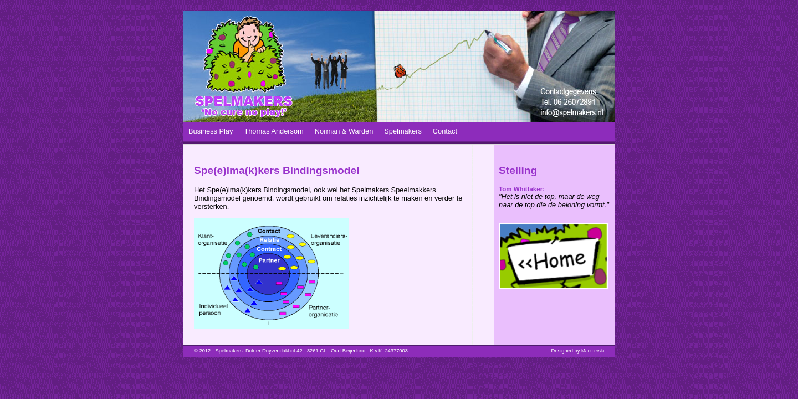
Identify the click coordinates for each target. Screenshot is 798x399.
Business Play (210, 131)
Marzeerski (592, 351)
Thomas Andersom (273, 131)
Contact (445, 131)
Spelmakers (403, 131)
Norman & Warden (344, 131)
